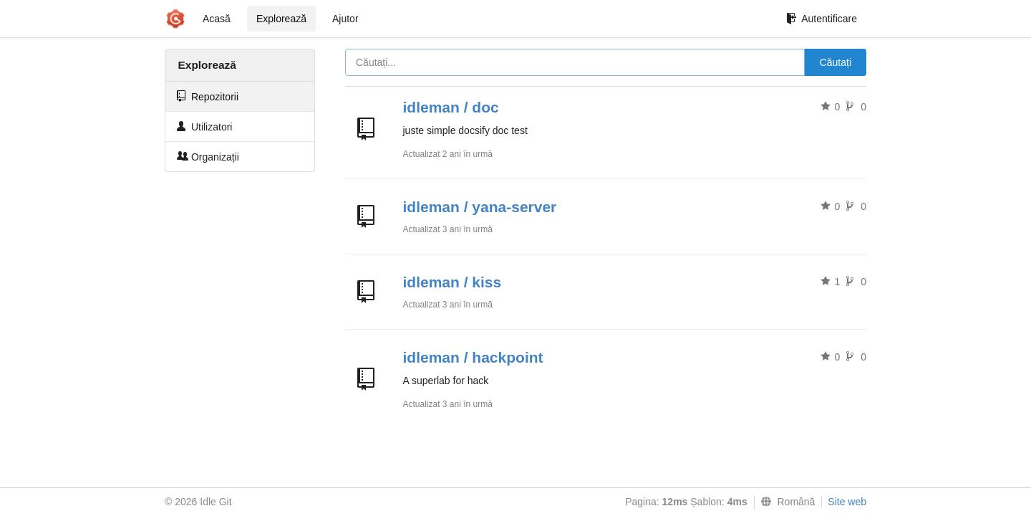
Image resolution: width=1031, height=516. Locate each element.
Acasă (217, 18)
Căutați (835, 62)
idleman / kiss (452, 282)
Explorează (281, 18)
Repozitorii (207, 96)
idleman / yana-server (480, 207)
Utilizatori (204, 126)
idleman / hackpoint (473, 357)
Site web (847, 501)
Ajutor (345, 18)
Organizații (208, 156)
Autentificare (821, 18)
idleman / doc (451, 107)
